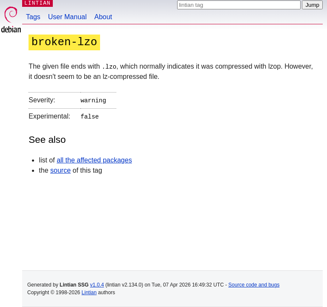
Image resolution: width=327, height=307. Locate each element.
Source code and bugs (253, 285)
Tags (33, 16)
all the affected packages (94, 158)
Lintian (89, 292)
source (60, 168)
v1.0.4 (97, 285)
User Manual (67, 16)
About (103, 16)
